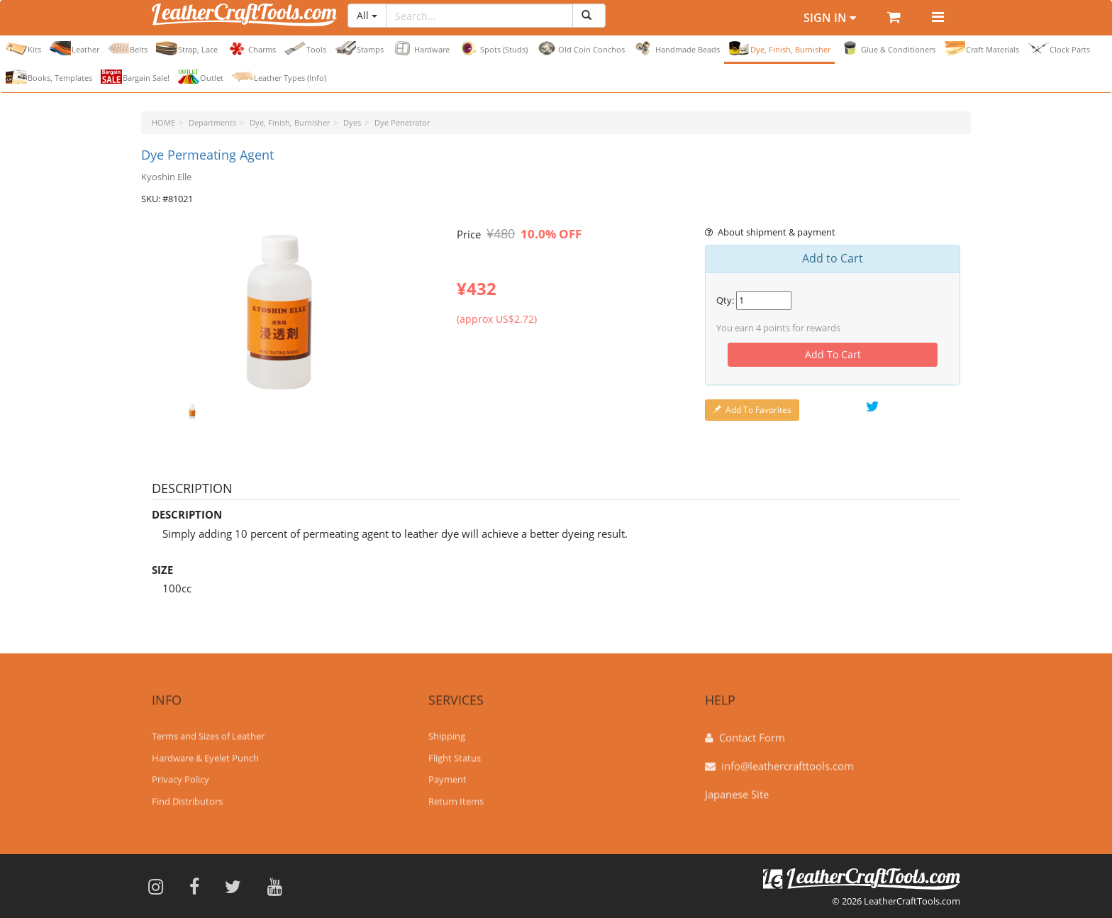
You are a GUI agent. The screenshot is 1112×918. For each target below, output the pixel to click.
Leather (74, 48)
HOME (163, 122)
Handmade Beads (676, 48)
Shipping (446, 728)
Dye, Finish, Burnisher (779, 48)
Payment (447, 771)
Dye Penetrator (402, 122)
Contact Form (752, 730)
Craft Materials (981, 48)
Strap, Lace (187, 48)
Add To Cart (833, 354)
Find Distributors (187, 793)
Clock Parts (1059, 48)
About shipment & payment (770, 232)
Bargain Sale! (135, 77)
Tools (305, 48)
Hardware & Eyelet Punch (205, 750)
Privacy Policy (180, 771)
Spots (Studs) (493, 48)
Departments (212, 122)
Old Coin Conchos (580, 48)
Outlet (200, 77)
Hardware (421, 48)
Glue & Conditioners (887, 48)
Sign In (830, 18)
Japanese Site (737, 787)
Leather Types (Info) (279, 77)
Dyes (352, 122)
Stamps (359, 48)
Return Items (456, 793)
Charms (251, 48)
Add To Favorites (752, 410)
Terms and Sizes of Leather (208, 728)
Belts (128, 48)
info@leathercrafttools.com (787, 758)
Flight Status (454, 750)
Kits (23, 48)
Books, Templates (49, 77)
